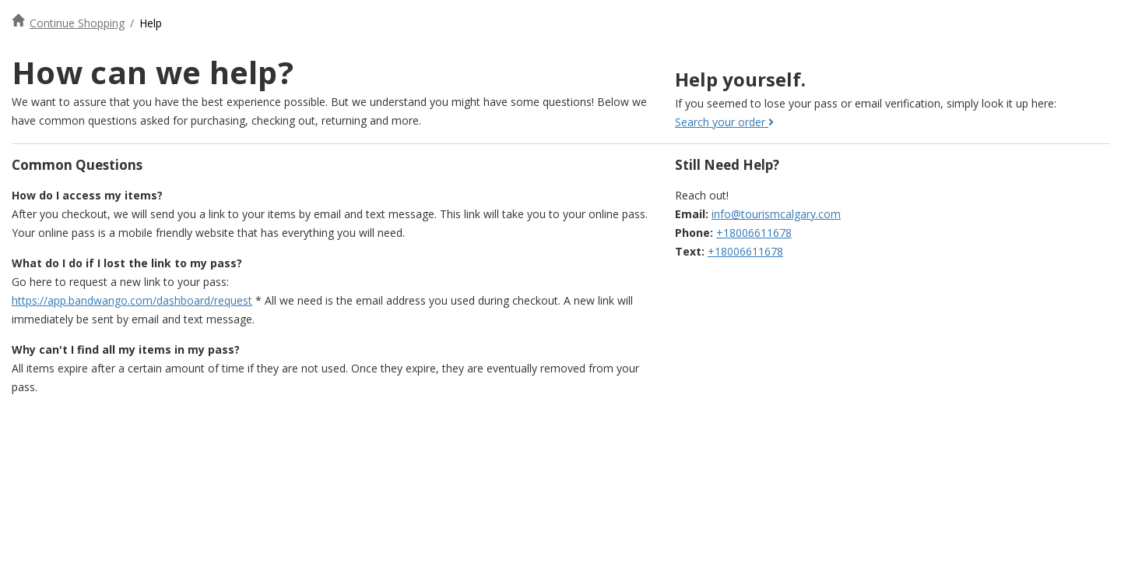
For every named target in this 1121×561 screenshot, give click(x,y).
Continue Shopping (77, 23)
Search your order (724, 122)
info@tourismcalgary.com (776, 213)
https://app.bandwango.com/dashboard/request (132, 300)
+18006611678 (754, 232)
